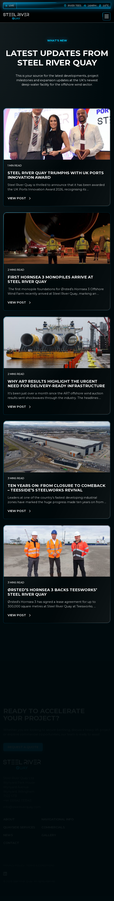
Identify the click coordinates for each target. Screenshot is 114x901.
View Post (19, 198)
